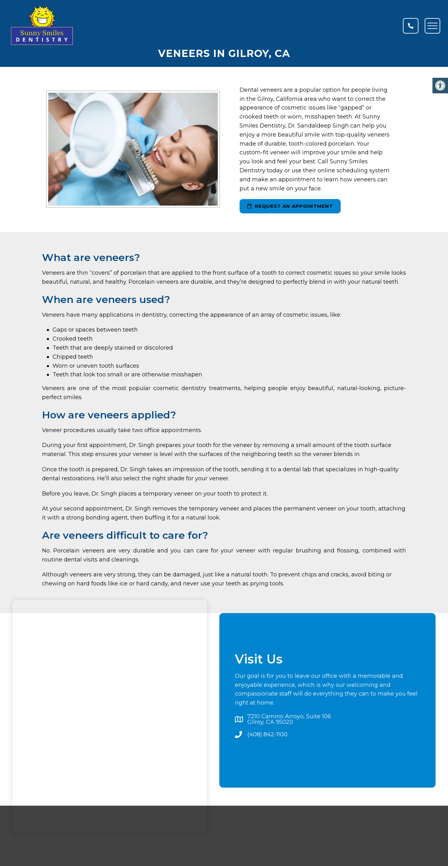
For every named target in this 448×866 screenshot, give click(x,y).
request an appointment (290, 206)
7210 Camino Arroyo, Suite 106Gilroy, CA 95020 (289, 719)
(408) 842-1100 (267, 734)
